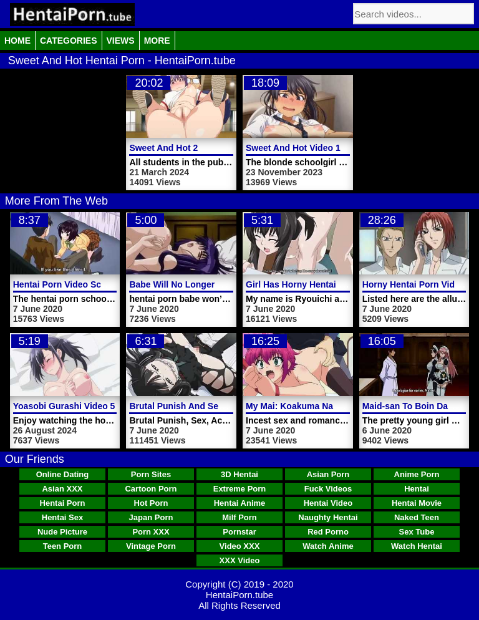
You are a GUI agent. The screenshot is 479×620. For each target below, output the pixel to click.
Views (121, 41)
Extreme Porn (239, 488)
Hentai (416, 488)
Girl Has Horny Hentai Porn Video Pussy (329, 284)
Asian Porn (328, 474)
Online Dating (62, 474)
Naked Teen (416, 517)
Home (17, 41)
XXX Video (240, 560)
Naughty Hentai (327, 517)
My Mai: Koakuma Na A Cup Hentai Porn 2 (332, 406)
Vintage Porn (151, 546)
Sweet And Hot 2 (163, 148)
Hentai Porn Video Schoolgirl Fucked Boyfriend (111, 284)
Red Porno (328, 531)
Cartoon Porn (151, 488)
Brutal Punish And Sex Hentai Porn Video (215, 406)
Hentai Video (328, 503)
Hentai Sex (62, 517)
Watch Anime (327, 546)
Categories (68, 41)
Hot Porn (151, 503)
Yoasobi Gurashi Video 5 (64, 406)
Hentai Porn (62, 503)
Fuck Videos (328, 488)
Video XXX (240, 546)
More (157, 41)
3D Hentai (239, 474)
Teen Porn (62, 546)
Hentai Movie (417, 503)
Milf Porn (239, 517)
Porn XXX (150, 531)
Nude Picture (62, 531)
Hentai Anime (240, 503)
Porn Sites (151, 474)
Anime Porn (417, 474)
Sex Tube (417, 531)
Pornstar (239, 531)
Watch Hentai (416, 546)
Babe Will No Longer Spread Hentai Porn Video (226, 284)
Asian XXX (62, 488)
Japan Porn (151, 517)
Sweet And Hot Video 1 (293, 148)
